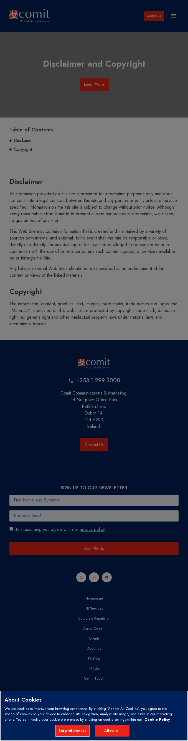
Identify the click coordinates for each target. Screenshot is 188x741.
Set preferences (73, 730)
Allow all (112, 730)
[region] (94, 716)
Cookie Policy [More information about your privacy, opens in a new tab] (157, 719)
